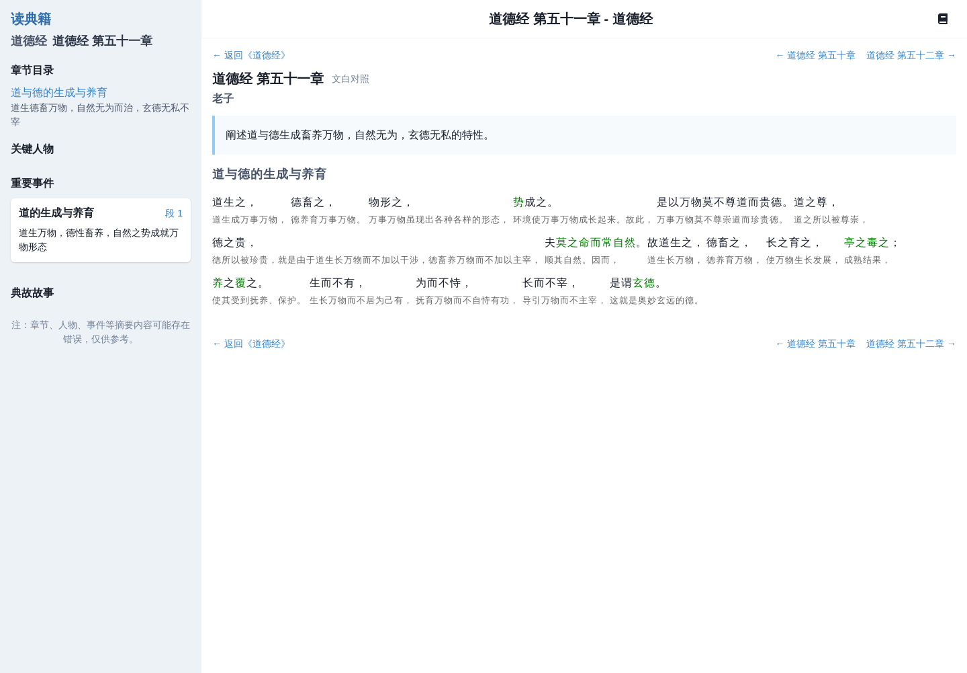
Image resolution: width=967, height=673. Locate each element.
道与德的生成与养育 (59, 92)
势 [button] (518, 202)
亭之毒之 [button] (867, 242)
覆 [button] (240, 282)
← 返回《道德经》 (251, 55)
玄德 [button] (644, 282)
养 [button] (218, 282)
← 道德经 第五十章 (815, 55)
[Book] (942, 18)
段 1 (174, 213)
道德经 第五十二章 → (911, 55)
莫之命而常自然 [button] (596, 242)
